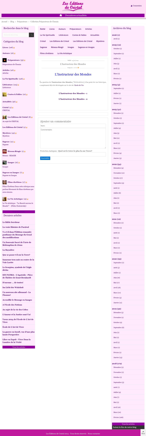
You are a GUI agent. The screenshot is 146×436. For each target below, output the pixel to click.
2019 (116, 309)
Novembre (119, 173)
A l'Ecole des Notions (12, 305)
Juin (116, 64)
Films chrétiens (46, 53)
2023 (116, 109)
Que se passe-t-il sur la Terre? (16, 255)
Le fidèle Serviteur (11, 222)
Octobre (118, 49)
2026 (116, 35)
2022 (116, 164)
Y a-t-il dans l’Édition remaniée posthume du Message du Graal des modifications (17, 235)
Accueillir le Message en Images (17, 300)
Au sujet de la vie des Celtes (15, 310)
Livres (52, 29)
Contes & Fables (79, 35)
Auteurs (62, 29)
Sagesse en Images (86, 47)
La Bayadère (8, 250)
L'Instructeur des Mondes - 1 (73, 93)
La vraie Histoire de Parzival (16, 227)
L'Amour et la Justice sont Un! (17, 314)
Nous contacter (94, 434)
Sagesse (43, 47)
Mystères (100, 41)
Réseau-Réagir (57, 47)
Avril (117, 39)
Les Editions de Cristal (59, 41)
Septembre (119, 54)
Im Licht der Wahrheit (13, 287)
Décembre (118, 113)
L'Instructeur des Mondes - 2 (73, 99)
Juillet (117, 59)
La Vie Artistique (64, 53)
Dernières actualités (75, 15)
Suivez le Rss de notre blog (124, 427)
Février (117, 79)
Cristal (43, 41)
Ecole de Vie (79, 85)
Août (116, 188)
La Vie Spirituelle (47, 35)
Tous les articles (18, 212)
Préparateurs (75, 29)
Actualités (94, 35)
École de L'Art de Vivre (13, 327)
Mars (117, 74)
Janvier (117, 103)
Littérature (63, 35)
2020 (116, 259)
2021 (116, 219)
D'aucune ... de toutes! (13, 282)
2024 (116, 85)
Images (71, 47)
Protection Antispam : (66, 151)
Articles (88, 29)
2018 (117, 363)
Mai (116, 138)
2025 (116, 45)
